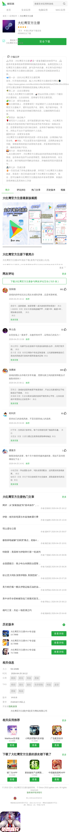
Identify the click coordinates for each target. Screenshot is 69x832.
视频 (63, 190)
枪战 (21, 691)
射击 (21, 678)
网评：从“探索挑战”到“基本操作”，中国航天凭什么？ (22, 505)
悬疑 (37, 678)
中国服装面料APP (57, 772)
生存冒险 (39, 684)
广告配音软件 (57, 738)
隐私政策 (13, 706)
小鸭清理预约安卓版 (34, 738)
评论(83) (21, 190)
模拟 (13, 678)
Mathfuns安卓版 (12, 738)
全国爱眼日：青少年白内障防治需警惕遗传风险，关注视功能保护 (22, 563)
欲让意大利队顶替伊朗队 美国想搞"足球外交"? (22, 575)
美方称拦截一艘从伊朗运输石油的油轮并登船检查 (22, 587)
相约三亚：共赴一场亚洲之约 (17, 610)
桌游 (56, 684)
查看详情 (59, 633)
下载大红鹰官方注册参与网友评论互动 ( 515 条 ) (34, 281)
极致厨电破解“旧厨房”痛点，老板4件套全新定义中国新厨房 (22, 540)
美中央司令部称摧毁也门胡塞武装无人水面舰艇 (22, 598)
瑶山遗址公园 (9, 528)
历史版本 (50, 190)
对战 (29, 678)
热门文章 (35, 190)
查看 (12, 745)
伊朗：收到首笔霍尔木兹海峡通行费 (20, 517)
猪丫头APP (12, 772)
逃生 (21, 684)
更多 (62, 267)
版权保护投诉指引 (34, 792)
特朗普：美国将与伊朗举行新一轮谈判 (22, 552)
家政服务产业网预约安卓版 (34, 772)
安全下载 (44, 41)
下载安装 (37, 31)
